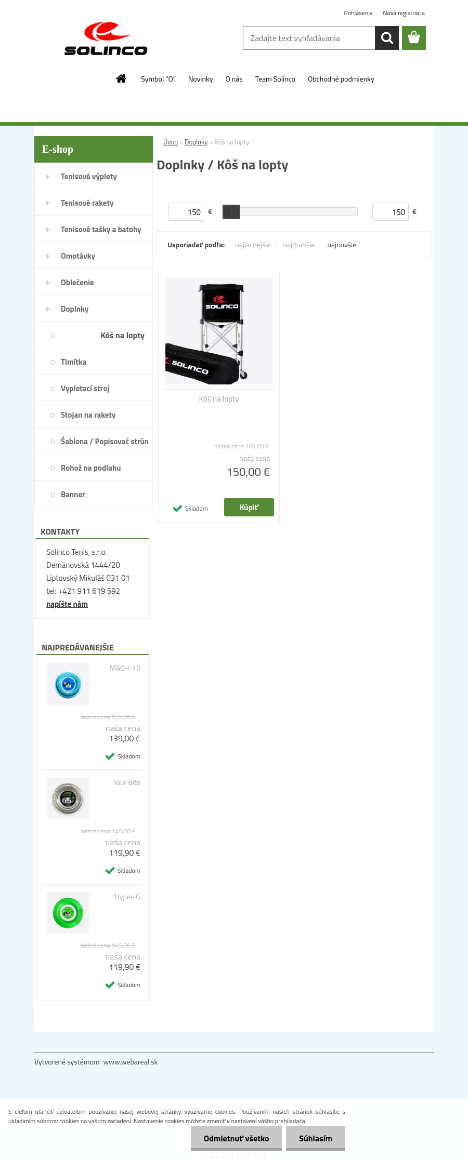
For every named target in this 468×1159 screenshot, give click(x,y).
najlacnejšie (252, 244)
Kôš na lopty (122, 335)
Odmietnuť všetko (236, 1138)
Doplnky (74, 309)
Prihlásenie (359, 13)
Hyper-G (127, 896)
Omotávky (78, 256)
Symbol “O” (158, 78)
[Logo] (105, 38)
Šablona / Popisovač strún (105, 441)
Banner (73, 494)
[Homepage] (122, 78)
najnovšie (342, 244)
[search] (387, 38)
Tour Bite (126, 782)
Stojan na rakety (88, 415)
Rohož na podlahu (91, 468)
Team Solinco (275, 78)
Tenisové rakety (87, 203)
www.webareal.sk (130, 1061)
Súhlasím (315, 1138)
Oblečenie (77, 282)
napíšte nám (67, 604)
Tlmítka (73, 362)
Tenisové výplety (89, 176)
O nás (233, 78)
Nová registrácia (404, 13)
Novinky (200, 78)
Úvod (170, 142)
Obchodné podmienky (341, 78)
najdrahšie (299, 244)
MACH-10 (125, 668)
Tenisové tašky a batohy (101, 229)
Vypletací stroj (85, 388)
